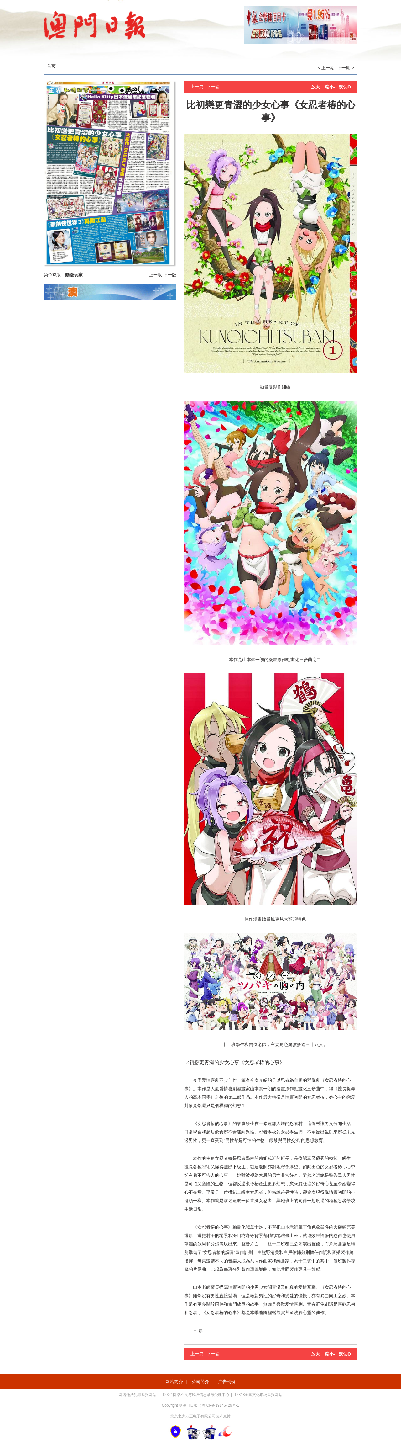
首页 (51, 66)
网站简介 (174, 1381)
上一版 (155, 274)
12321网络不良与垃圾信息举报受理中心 (195, 1395)
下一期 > (345, 67)
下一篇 (213, 86)
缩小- (330, 86)
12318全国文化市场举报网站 (258, 1395)
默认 (345, 86)
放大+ (316, 86)
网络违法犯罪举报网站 (138, 1395)
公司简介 (200, 1381)
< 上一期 (326, 67)
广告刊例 (227, 1381)
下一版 (169, 274)
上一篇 (197, 86)
